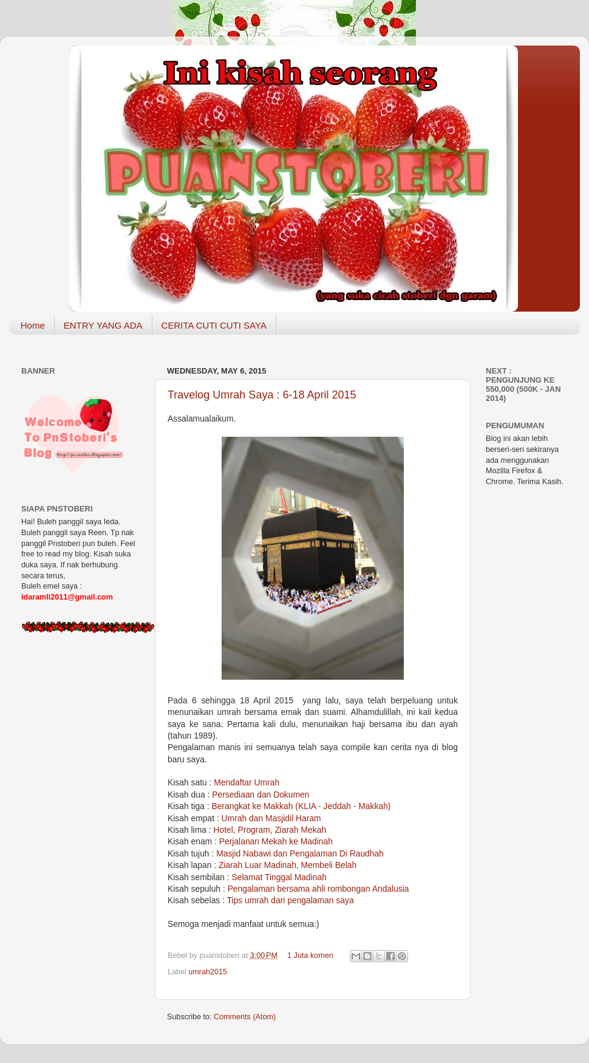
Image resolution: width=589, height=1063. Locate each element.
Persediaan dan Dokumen (260, 794)
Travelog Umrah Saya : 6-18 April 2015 (262, 395)
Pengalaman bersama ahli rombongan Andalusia (318, 889)
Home (33, 325)
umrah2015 (207, 972)
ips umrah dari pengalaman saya (293, 900)
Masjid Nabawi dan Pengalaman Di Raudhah (300, 853)
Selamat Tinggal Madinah (279, 877)
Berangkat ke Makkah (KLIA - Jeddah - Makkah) (300, 806)
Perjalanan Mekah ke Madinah (276, 841)
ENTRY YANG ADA (103, 325)
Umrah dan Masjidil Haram (271, 818)
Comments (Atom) (245, 1017)
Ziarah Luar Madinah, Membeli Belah (287, 865)
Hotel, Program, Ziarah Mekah (269, 830)
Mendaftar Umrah (246, 782)
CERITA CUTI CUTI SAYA (214, 325)
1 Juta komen (310, 955)
